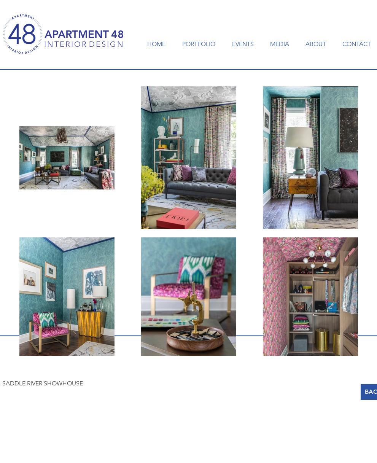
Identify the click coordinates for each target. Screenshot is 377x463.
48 (117, 34)
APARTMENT (77, 34)
